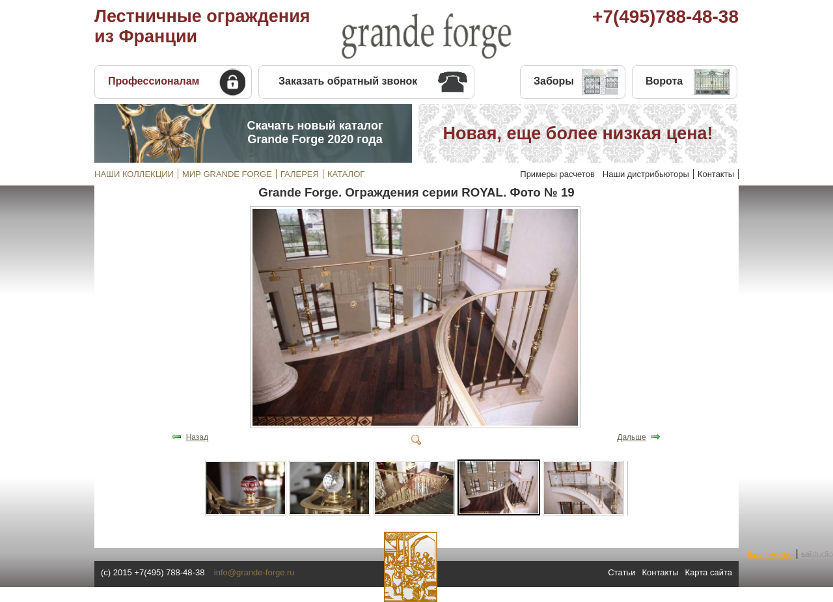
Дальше (631, 437)
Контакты (716, 174)
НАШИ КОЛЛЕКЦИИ (134, 174)
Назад (197, 437)
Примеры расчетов (557, 174)
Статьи (621, 572)
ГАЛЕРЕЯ (299, 174)
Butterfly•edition (770, 554)
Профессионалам (153, 81)
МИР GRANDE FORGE (227, 174)
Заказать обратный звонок (348, 81)
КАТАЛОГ (345, 174)
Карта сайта (708, 572)
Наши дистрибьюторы (646, 174)
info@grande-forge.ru (254, 572)
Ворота (664, 81)
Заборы (554, 81)
